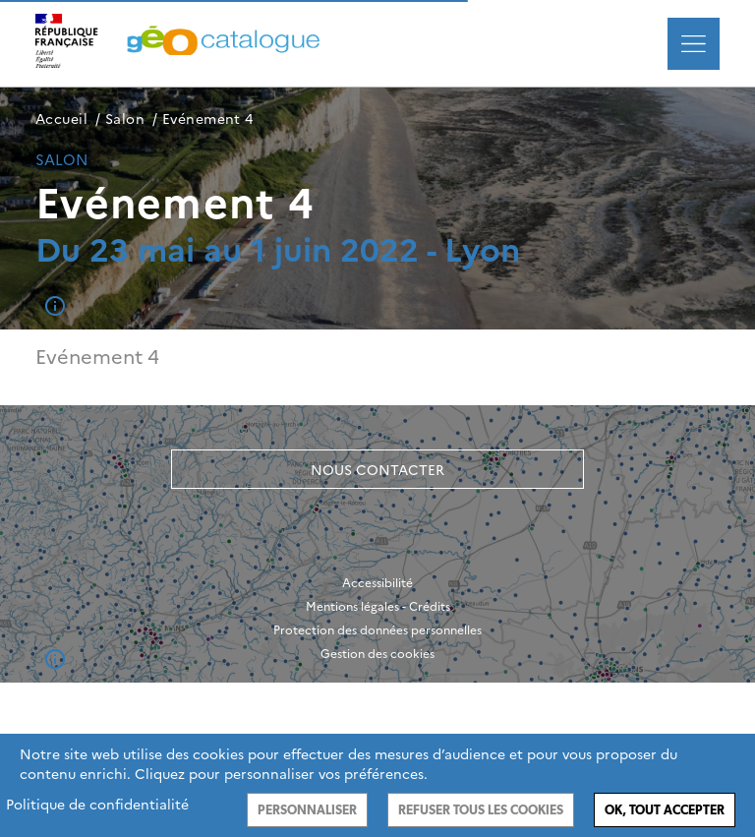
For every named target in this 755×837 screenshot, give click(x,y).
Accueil (61, 118)
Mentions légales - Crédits (378, 606)
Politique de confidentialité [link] (97, 803)
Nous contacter (377, 469)
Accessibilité (377, 582)
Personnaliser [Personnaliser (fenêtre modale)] (307, 810)
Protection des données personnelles (377, 629)
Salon (125, 118)
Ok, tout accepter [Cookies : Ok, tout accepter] (665, 810)
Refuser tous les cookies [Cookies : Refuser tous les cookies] (480, 810)
